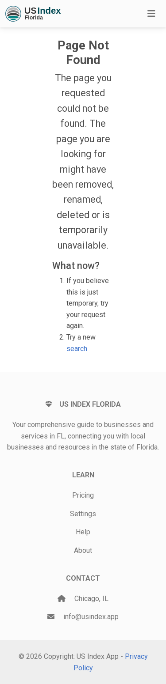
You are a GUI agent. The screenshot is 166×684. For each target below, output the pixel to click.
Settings (83, 514)
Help (83, 532)
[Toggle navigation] (151, 14)
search (76, 348)
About (83, 550)
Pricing (83, 495)
